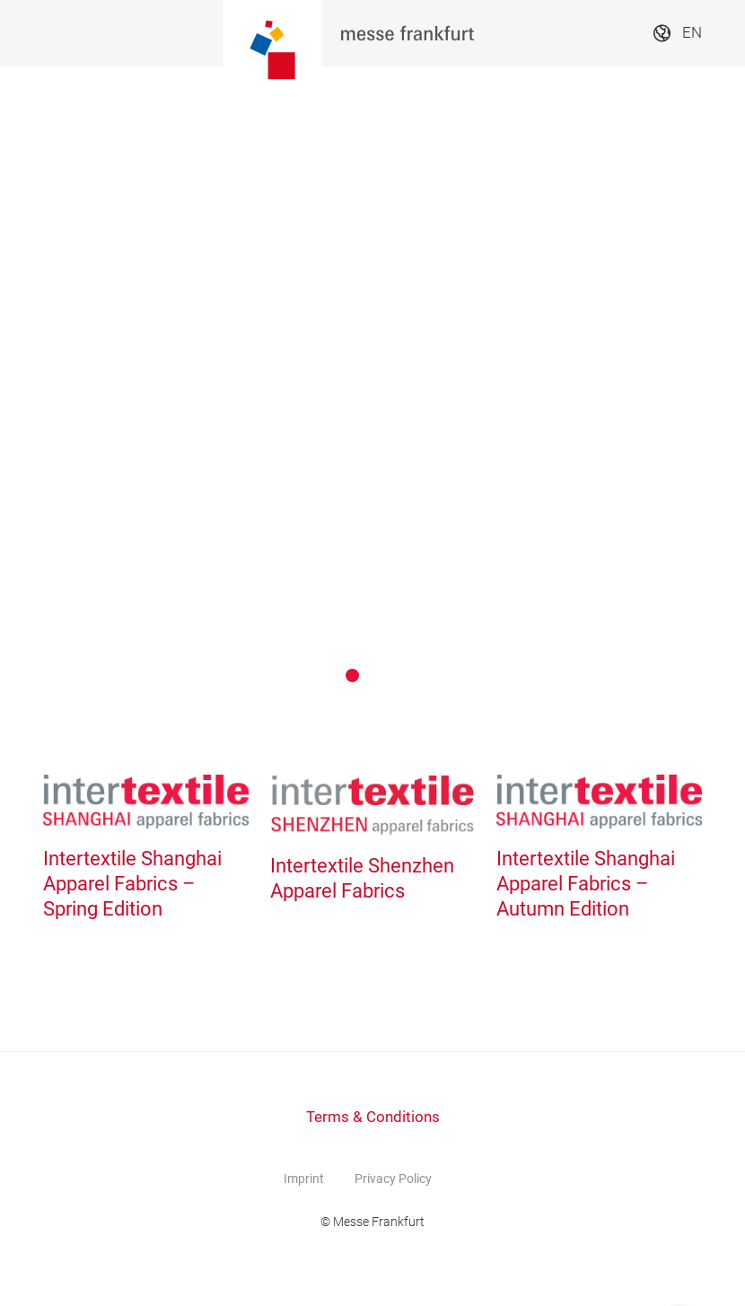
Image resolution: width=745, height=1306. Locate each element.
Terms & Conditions (373, 1117)
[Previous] (52, 389)
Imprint (304, 1178)
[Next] (692, 389)
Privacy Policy (393, 1178)
